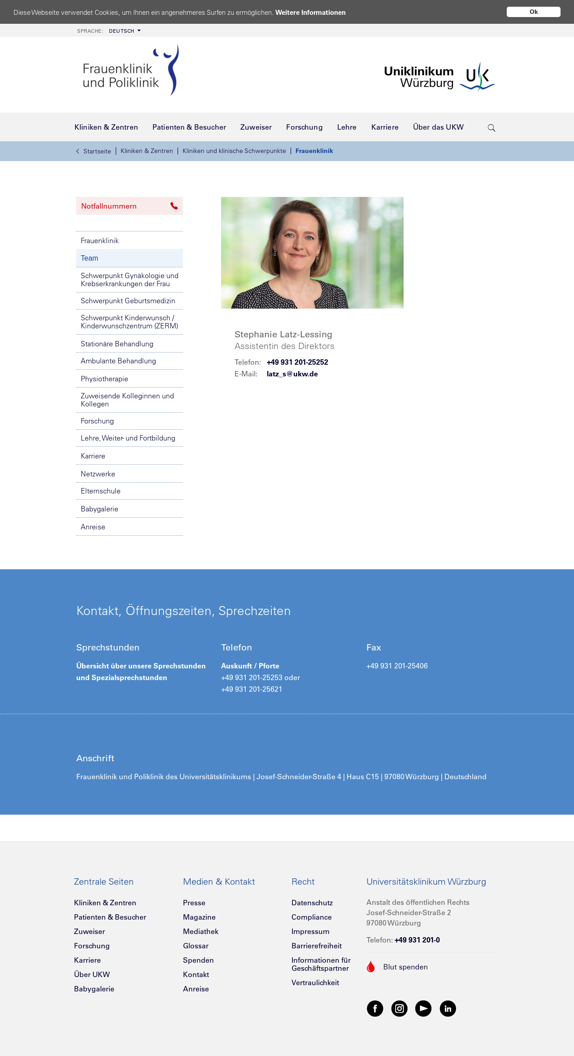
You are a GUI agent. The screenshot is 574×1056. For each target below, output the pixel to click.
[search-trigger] (492, 127)
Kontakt (196, 974)
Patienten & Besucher (110, 916)
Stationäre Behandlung (117, 343)
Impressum (310, 931)
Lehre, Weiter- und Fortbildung (128, 437)
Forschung (97, 420)
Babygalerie (99, 508)
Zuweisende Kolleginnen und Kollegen (127, 399)
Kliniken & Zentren (147, 151)
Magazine (199, 916)
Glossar (196, 945)
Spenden (198, 960)
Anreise (93, 526)
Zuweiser (89, 931)
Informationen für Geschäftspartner (321, 964)
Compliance (311, 916)
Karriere (93, 455)
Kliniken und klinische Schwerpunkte (234, 151)
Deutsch (106, 31)
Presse (194, 902)
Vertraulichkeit (315, 982)
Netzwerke (98, 473)
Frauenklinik (314, 151)
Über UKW (92, 974)
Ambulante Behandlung (118, 360)
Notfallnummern (129, 206)
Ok (534, 12)
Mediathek (200, 931)
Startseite (93, 151)
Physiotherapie (104, 378)
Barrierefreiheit (316, 945)
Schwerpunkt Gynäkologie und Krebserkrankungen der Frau (129, 279)
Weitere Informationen (310, 12)
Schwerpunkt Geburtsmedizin (128, 300)
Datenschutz (312, 902)
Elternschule (101, 490)
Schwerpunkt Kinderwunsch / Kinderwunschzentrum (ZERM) (129, 321)
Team (89, 258)
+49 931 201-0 (417, 939)
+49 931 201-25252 (297, 362)
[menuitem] (108, 30)
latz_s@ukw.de (292, 373)
